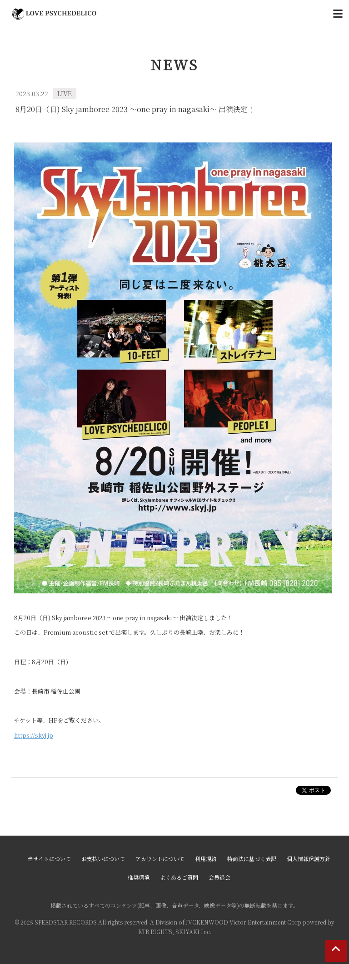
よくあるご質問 (179, 877)
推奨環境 (139, 877)
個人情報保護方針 (308, 858)
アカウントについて (159, 858)
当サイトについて (49, 858)
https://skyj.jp (33, 735)
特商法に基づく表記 (251, 858)
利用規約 (206, 858)
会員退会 (219, 877)
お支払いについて (103, 858)
